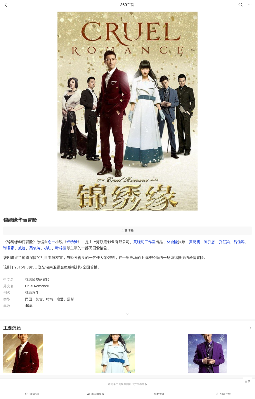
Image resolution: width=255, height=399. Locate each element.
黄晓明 (194, 242)
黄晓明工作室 (144, 242)
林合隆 (172, 242)
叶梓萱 (60, 248)
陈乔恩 (209, 242)
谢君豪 (8, 248)
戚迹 (22, 248)
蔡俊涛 (34, 248)
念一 (51, 242)
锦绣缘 (72, 242)
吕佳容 (239, 242)
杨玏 (48, 248)
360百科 (127, 5)
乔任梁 (224, 242)
